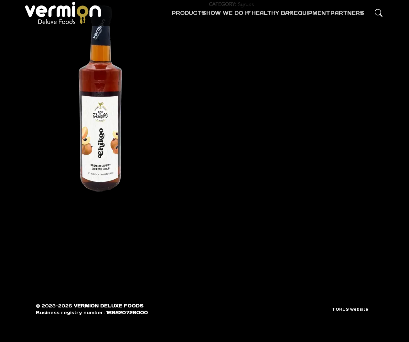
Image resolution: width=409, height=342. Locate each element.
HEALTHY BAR (249, 13)
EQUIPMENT (300, 13)
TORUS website (350, 309)
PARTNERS (341, 13)
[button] (378, 13)
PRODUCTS (143, 13)
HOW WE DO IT (194, 13)
